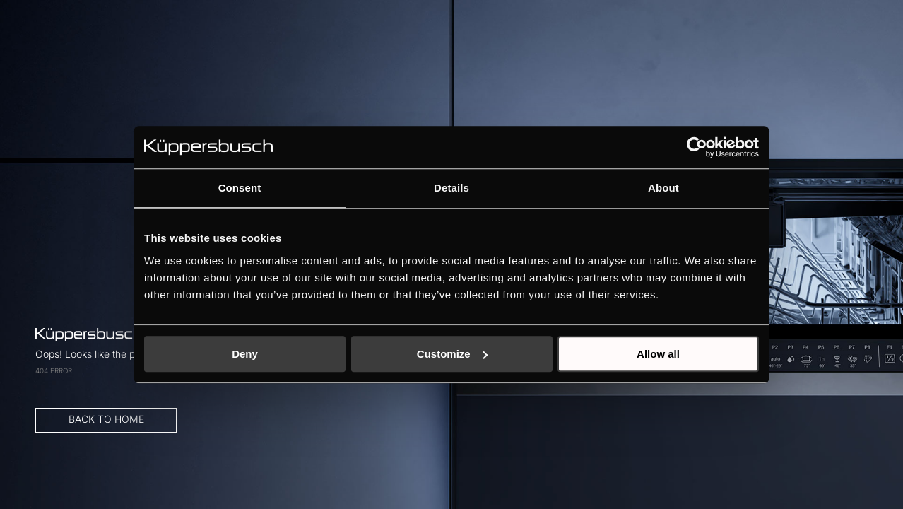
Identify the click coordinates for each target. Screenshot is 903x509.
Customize (452, 354)
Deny (245, 354)
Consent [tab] (239, 188)
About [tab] (663, 188)
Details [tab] (451, 188)
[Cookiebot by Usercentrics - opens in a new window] (697, 147)
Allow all (658, 354)
